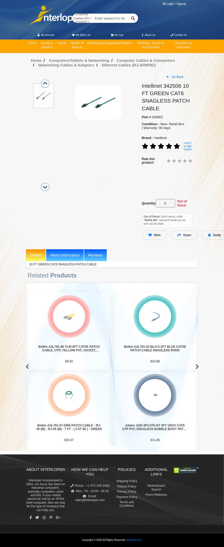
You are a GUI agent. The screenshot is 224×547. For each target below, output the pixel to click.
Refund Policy (126, 486)
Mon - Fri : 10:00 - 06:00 (90, 491)
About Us (148, 35)
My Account (45, 35)
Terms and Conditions (127, 504)
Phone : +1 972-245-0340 (90, 486)
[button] (195, 367)
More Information (64, 255)
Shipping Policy (126, 481)
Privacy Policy (127, 491)
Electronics (95, 43)
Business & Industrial (183, 45)
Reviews (95, 255)
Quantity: (148, 203)
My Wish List (81, 35)
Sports (62, 43)
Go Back (175, 77)
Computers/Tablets (117, 43)
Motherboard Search (156, 487)
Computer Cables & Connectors (146, 60)
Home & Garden (47, 45)
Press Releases (156, 494)
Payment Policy (127, 497)
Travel (32, 43)
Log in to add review (187, 146)
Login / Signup (174, 4)
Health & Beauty (77, 45)
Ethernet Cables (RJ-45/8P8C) (82, 18)
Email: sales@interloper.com (90, 498)
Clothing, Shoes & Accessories (150, 45)
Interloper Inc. (134, 540)
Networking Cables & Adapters (66, 65)
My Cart (117, 35)
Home (36, 60)
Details (36, 255)
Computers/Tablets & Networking (79, 60)
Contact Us (178, 35)
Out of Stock (182, 203)
